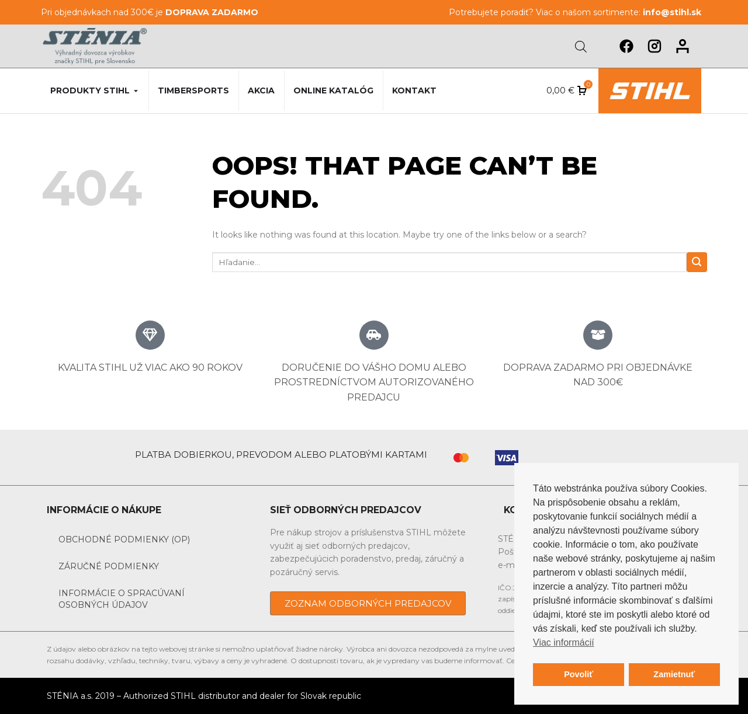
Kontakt (414, 90)
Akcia (261, 90)
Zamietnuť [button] (674, 674)
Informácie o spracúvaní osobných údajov (121, 599)
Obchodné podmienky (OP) (124, 539)
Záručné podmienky (108, 566)
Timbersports (193, 90)
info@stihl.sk (672, 12)
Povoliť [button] (578, 674)
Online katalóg (333, 90)
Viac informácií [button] (563, 642)
